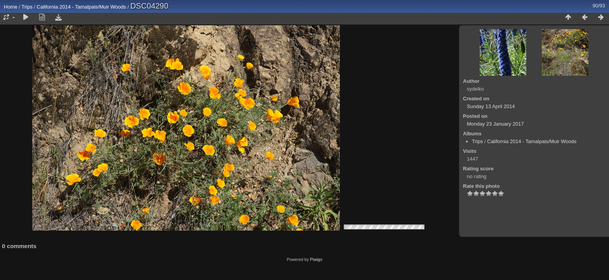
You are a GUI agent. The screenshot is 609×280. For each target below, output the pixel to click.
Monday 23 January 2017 (495, 124)
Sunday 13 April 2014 (491, 106)
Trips (26, 7)
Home (10, 7)
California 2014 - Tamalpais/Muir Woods (81, 7)
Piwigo (316, 259)
